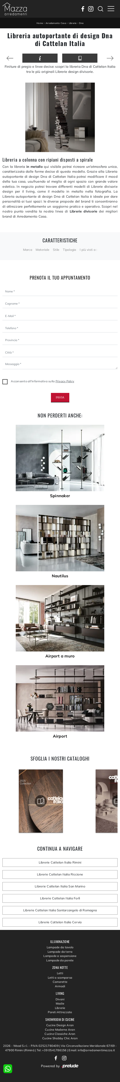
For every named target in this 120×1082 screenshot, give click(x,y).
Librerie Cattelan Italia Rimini (60, 862)
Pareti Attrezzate (60, 1012)
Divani (60, 999)
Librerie (73, 23)
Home (40, 23)
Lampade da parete (60, 960)
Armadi (60, 986)
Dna (81, 23)
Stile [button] (56, 250)
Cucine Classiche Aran (60, 1034)
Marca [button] (27, 250)
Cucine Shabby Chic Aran (60, 1038)
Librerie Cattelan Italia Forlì (60, 898)
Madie (60, 1003)
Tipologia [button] (69, 250)
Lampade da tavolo (60, 947)
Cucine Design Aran (60, 1025)
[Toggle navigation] (111, 9)
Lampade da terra (60, 951)
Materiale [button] (42, 250)
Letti (60, 973)
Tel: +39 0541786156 (52, 1050)
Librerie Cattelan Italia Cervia (60, 922)
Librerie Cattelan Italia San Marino (60, 886)
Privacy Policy (65, 381)
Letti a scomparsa (60, 977)
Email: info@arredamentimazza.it (92, 1050)
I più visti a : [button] (88, 250)
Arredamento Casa (56, 23)
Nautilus (60, 576)
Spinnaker (60, 495)
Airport (60, 736)
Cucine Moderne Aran (60, 1029)
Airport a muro (60, 656)
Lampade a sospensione (59, 956)
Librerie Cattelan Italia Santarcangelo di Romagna (60, 910)
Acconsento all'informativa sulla (42, 381)
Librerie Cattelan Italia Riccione (60, 874)
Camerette (60, 981)
